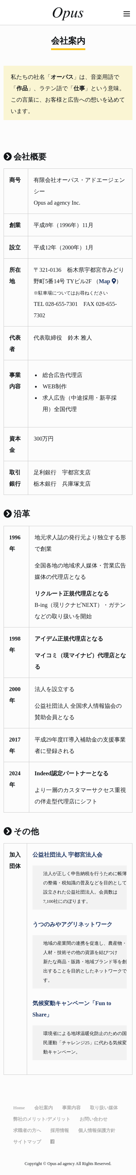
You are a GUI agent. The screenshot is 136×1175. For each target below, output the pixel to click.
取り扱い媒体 (104, 1107)
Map (107, 281)
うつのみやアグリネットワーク (72, 924)
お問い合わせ (93, 1119)
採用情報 (59, 1130)
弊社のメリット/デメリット (41, 1119)
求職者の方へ (27, 1130)
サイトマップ (27, 1141)
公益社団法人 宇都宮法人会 (67, 854)
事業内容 (71, 1107)
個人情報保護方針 (96, 1130)
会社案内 (43, 1107)
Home (19, 1107)
